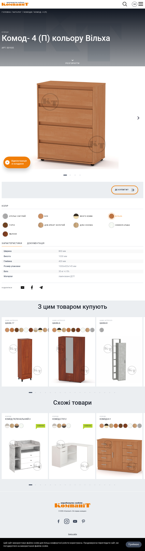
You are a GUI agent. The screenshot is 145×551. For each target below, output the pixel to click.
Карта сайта (72, 534)
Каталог (17, 12)
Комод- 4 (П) (40, 12)
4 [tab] (79, 175)
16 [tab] (104, 392)
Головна (6, 12)
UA (134, 4)
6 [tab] (55, 392)
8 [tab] (65, 392)
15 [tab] (99, 392)
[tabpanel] (72, 123)
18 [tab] (114, 392)
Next (138, 118)
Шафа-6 (56, 323)
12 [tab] (84, 392)
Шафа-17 (9, 323)
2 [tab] (35, 392)
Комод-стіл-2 (59, 419)
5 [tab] (50, 392)
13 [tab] (89, 392)
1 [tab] (65, 175)
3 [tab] (40, 392)
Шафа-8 (103, 323)
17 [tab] (109, 392)
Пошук (125, 4)
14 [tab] (94, 392)
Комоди (28, 12)
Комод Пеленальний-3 (18, 419)
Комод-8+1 (105, 419)
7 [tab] (60, 392)
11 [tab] (79, 392)
